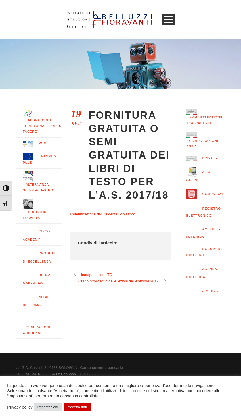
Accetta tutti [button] (77, 407)
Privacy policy (20, 407)
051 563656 (66, 374)
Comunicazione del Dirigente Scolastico (102, 214)
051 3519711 (34, 374)
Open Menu (168, 19)
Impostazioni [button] (47, 407)
